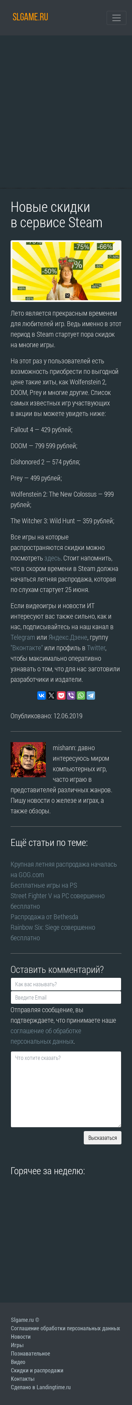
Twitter (96, 647)
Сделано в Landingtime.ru (41, 1387)
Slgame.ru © (25, 1320)
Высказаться (102, 1137)
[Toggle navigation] (116, 18)
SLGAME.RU (30, 17)
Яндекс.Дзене (68, 636)
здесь (52, 557)
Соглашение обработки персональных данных (65, 1328)
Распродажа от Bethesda (44, 916)
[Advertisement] (66, 111)
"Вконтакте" (27, 647)
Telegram (23, 636)
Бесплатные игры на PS (44, 884)
